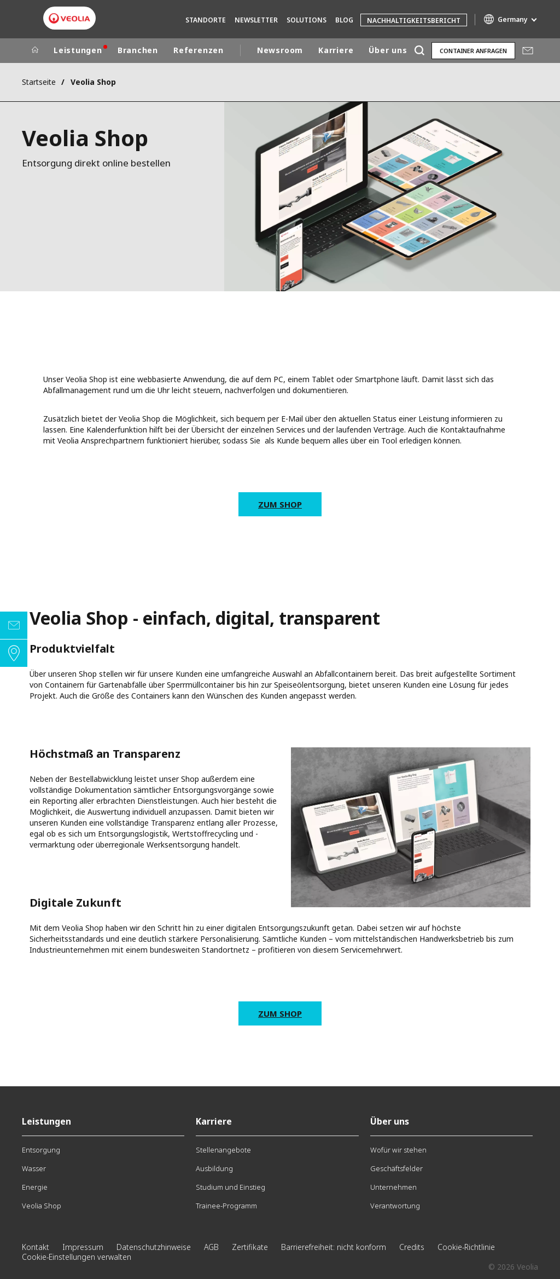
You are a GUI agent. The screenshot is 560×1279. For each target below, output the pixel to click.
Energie (35, 1187)
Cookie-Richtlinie (466, 1247)
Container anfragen (473, 51)
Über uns (388, 50)
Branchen (138, 50)
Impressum (82, 1247)
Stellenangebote (223, 1150)
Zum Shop (280, 504)
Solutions (306, 20)
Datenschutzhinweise (153, 1247)
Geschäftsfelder (396, 1168)
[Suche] (419, 50)
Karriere (335, 50)
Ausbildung (214, 1168)
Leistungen (78, 50)
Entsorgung (41, 1150)
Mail (527, 50)
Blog (344, 20)
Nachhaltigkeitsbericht (413, 20)
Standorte (205, 20)
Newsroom (280, 50)
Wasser (34, 1168)
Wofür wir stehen (398, 1150)
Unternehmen (393, 1187)
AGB (211, 1247)
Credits (411, 1247)
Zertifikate (250, 1247)
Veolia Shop (41, 1206)
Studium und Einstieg (230, 1187)
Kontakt (35, 1247)
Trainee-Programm (226, 1206)
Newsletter (256, 20)
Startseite (39, 82)
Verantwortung (395, 1206)
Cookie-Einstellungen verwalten (76, 1257)
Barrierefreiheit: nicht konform (333, 1247)
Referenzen (198, 50)
